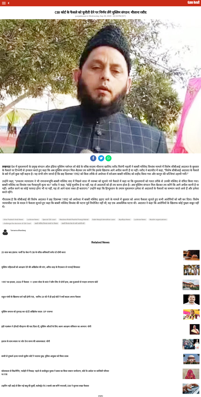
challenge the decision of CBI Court (17, 223)
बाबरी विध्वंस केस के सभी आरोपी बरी (73, 223)
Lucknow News (33, 220)
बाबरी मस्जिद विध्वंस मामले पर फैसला (46, 223)
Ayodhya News (124, 220)
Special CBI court (49, 220)
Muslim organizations (158, 220)
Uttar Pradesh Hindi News (13, 220)
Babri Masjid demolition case (103, 220)
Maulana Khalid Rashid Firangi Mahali (74, 220)
